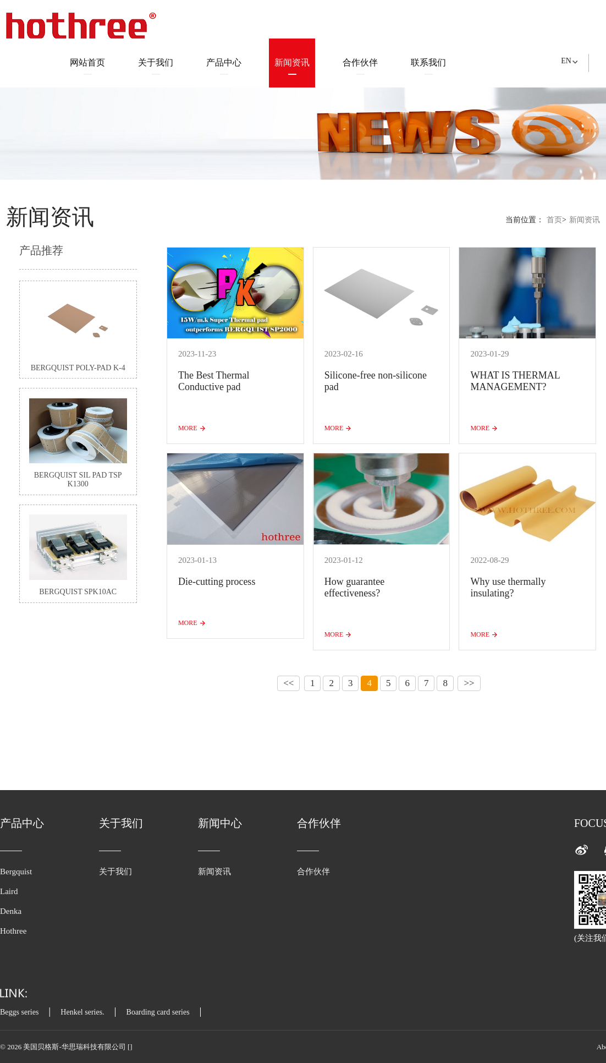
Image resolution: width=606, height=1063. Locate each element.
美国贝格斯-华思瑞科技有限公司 (75, 1047)
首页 (554, 220)
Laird (9, 891)
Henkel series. (82, 1012)
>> (469, 683)
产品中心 (224, 66)
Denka (10, 911)
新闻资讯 (292, 66)
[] (130, 1047)
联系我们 (428, 66)
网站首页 (87, 66)
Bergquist (16, 871)
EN (566, 61)
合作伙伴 (360, 66)
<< (288, 683)
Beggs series (19, 1012)
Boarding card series (158, 1012)
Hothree (13, 931)
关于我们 (156, 66)
